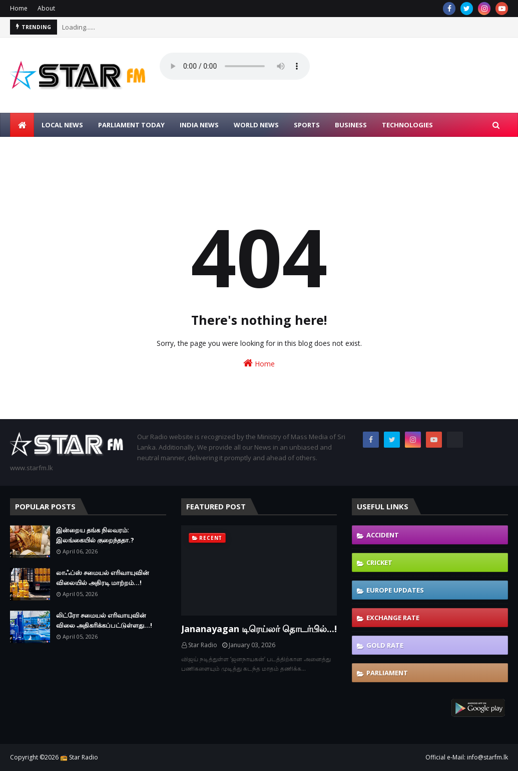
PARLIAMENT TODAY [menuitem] (131, 124)
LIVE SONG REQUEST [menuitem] (50, 148)
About (46, 8)
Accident (382, 534)
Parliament (387, 672)
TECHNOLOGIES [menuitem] (407, 124)
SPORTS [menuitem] (307, 124)
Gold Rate (384, 645)
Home (19, 8)
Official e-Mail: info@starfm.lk (466, 757)
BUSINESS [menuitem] (351, 124)
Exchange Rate (392, 617)
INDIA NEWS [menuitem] (199, 124)
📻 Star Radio (79, 757)
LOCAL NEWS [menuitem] (62, 124)
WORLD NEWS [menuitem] (256, 124)
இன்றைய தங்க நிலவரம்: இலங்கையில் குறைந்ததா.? (95, 534)
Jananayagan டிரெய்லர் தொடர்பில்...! (259, 629)
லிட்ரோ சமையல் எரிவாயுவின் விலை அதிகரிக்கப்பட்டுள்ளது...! (104, 620)
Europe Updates (395, 590)
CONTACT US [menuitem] (119, 148)
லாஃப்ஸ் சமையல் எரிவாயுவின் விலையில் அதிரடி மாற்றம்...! (102, 577)
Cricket (379, 562)
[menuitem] (22, 125)
